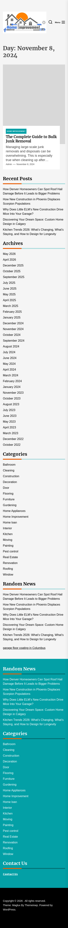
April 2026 (9, 259)
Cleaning (8, 470)
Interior (7, 528)
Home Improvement (15, 516)
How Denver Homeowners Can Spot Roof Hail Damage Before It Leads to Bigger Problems (32, 191)
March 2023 (10, 433)
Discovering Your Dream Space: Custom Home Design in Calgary (33, 221)
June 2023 (10, 415)
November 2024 (13, 329)
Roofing (8, 568)
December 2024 (13, 323)
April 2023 (9, 427)
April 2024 (9, 369)
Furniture (9, 499)
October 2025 (11, 271)
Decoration (10, 482)
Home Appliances (14, 510)
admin (9, 164)
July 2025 (9, 282)
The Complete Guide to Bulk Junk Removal (31, 138)
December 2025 (13, 265)
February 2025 (12, 311)
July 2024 (9, 352)
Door (6, 487)
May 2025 (9, 294)
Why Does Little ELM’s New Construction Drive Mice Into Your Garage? (33, 211)
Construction (11, 476)
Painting (8, 545)
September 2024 (13, 340)
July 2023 (9, 410)
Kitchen (8, 534)
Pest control (10, 551)
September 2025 (13, 277)
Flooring (8, 493)
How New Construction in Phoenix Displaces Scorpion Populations (31, 201)
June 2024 (10, 358)
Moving (7, 539)
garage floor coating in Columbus (24, 647)
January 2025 (11, 317)
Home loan (10, 522)
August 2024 (11, 346)
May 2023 (9, 421)
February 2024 (12, 381)
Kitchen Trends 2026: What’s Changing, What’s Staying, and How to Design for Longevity (33, 232)
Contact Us (10, 874)
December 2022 (13, 439)
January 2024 (11, 386)
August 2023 (11, 404)
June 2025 (10, 288)
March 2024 (10, 375)
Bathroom (9, 464)
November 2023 (13, 392)
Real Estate (10, 557)
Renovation (10, 563)
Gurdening (10, 505)
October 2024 (11, 334)
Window (8, 574)
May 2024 (9, 363)
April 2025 (9, 300)
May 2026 (9, 253)
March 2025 (10, 305)
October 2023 (11, 398)
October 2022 (11, 444)
